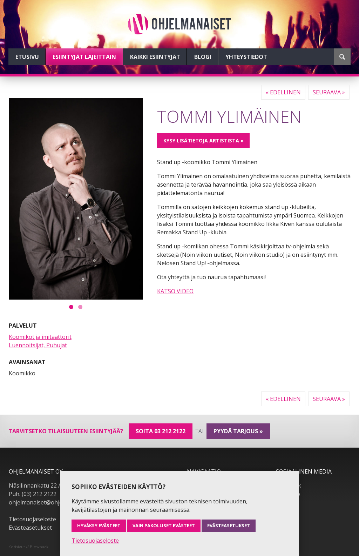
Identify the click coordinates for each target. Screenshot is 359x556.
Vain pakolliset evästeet (164, 525)
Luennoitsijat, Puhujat (38, 345)
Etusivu (27, 57)
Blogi (202, 57)
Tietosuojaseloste (32, 519)
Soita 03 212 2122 (160, 431)
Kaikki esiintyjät (155, 57)
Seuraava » (329, 92)
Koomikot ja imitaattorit (40, 337)
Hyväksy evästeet (99, 525)
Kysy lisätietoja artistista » (203, 140)
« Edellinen (283, 92)
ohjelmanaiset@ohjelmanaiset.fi (50, 502)
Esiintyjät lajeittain (84, 57)
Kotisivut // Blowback (28, 546)
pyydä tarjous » (238, 431)
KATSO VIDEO (175, 291)
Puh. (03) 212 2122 (32, 494)
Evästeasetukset (30, 527)
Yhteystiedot (246, 57)
